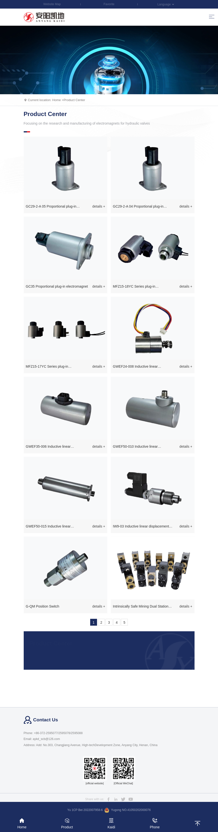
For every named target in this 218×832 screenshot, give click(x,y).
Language (165, 4)
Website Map (52, 4)
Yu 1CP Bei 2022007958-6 (85, 810)
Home (56, 100)
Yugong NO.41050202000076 (127, 810)
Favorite (109, 4)
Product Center (74, 100)
